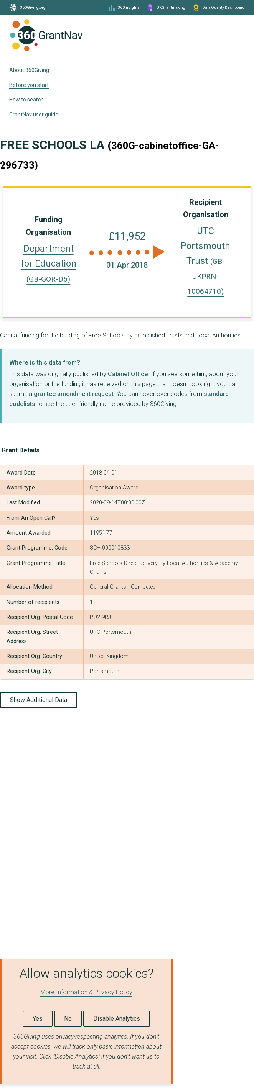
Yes (38, 1018)
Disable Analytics (116, 1018)
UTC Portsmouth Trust (205, 261)
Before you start (29, 85)
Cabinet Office (128, 374)
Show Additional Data (38, 700)
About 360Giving (29, 70)
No (68, 1018)
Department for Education (48, 263)
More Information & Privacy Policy (86, 992)
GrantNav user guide (33, 114)
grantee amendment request (74, 394)
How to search (26, 100)
